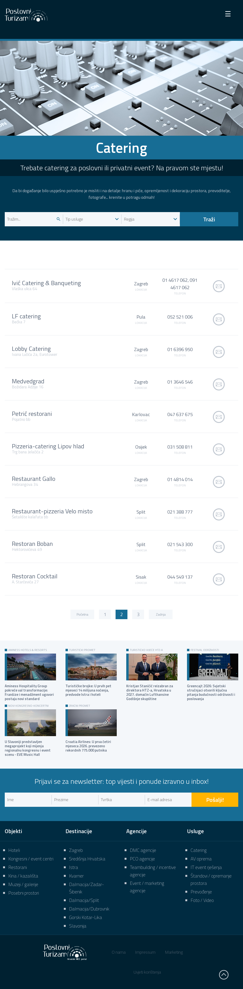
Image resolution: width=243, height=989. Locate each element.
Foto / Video (202, 900)
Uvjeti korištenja (147, 972)
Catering (199, 850)
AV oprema (201, 858)
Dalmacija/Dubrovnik (89, 908)
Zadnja (161, 614)
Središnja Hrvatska (87, 858)
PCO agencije (142, 858)
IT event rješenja (206, 867)
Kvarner (76, 875)
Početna (82, 614)
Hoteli (14, 850)
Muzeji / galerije (23, 884)
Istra (73, 867)
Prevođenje (201, 891)
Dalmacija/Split (84, 900)
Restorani (17, 867)
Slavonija (77, 925)
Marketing (174, 952)
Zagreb (76, 850)
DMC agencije (143, 850)
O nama (119, 952)
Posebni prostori (23, 892)
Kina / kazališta (23, 875)
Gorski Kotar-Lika (85, 917)
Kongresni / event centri (30, 858)
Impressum (145, 952)
